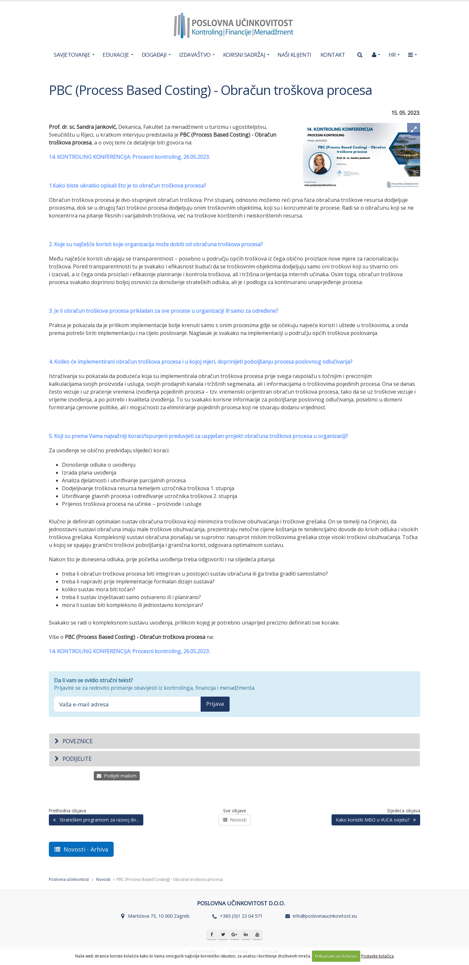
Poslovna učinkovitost (69, 879)
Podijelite (73, 758)
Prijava (215, 703)
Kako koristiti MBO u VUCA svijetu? (376, 820)
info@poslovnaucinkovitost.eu (325, 916)
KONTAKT (332, 54)
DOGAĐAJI (154, 54)
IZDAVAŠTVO (195, 54)
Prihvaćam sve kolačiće (336, 956)
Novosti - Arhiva (81, 849)
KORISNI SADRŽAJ (244, 54)
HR (392, 54)
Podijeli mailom (116, 776)
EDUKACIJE (116, 54)
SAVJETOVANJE (72, 54)
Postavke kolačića (377, 956)
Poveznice (73, 741)
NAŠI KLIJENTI (294, 54)
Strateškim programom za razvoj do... (96, 820)
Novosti (235, 820)
